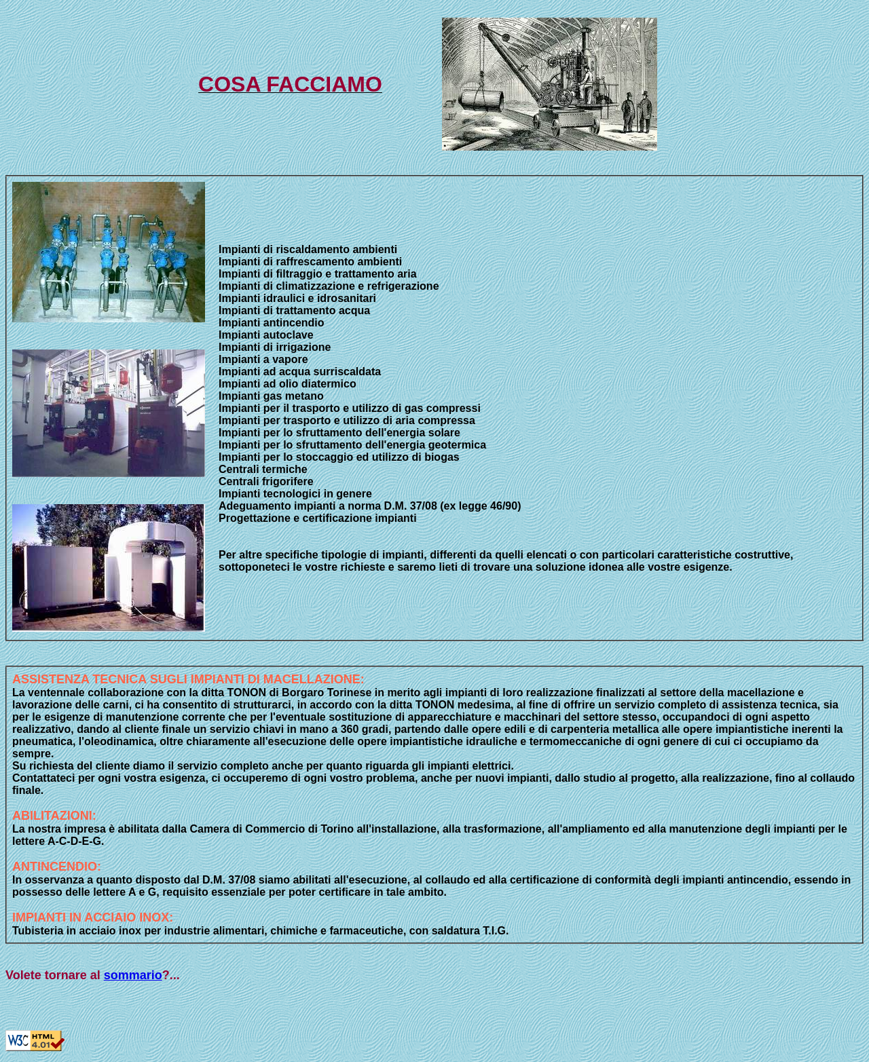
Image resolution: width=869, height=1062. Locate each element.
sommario (133, 975)
